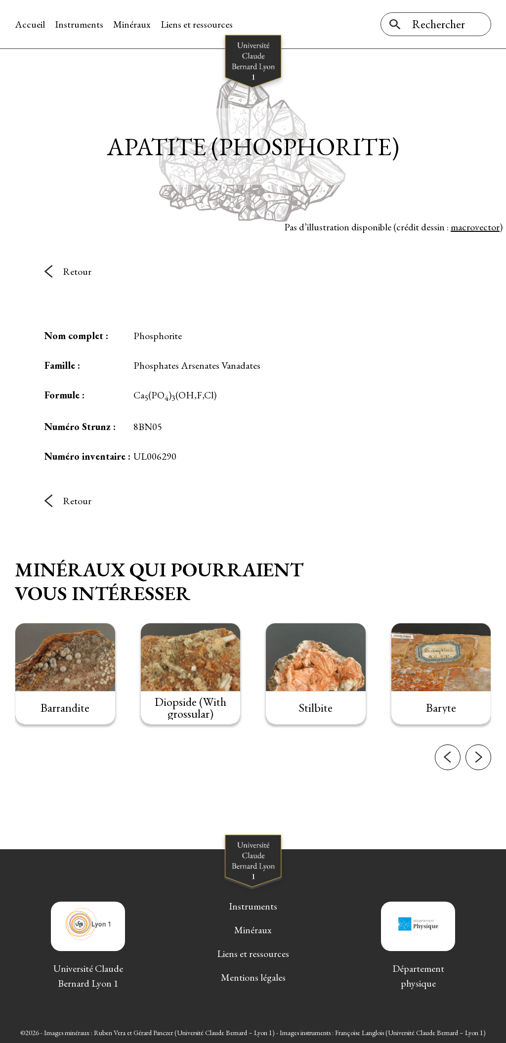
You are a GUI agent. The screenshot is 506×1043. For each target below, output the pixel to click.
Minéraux (132, 24)
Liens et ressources (197, 24)
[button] (448, 767)
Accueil (30, 24)
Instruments (79, 24)
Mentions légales (253, 977)
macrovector (475, 226)
